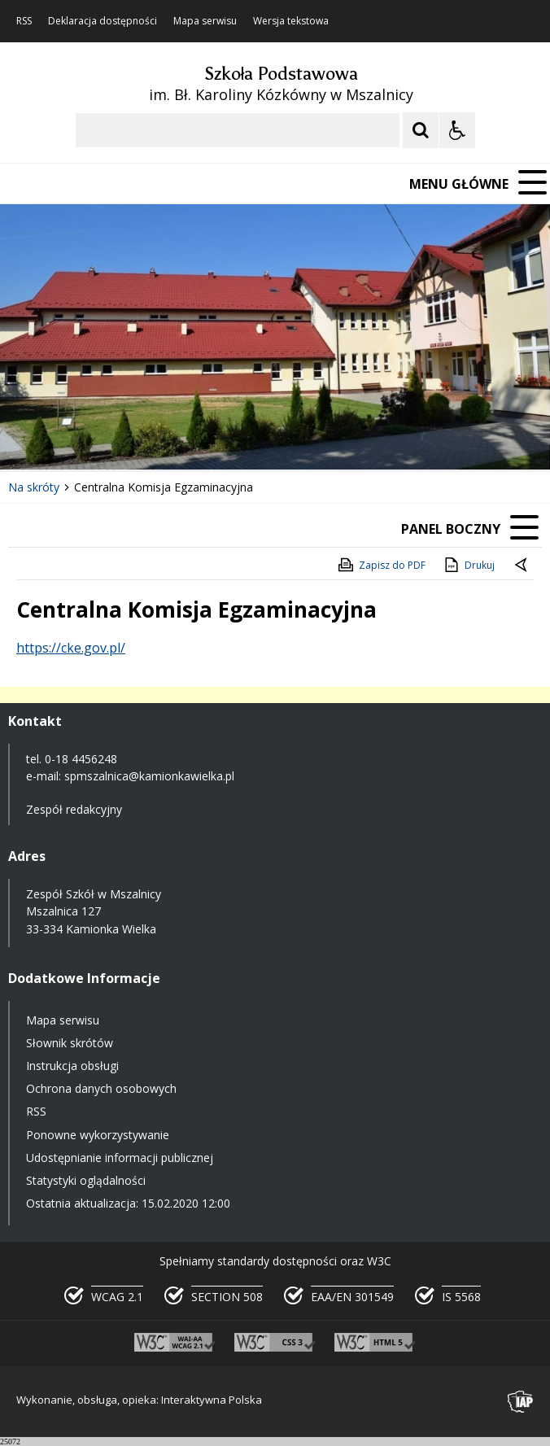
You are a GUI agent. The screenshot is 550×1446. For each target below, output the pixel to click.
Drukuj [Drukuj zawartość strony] (468, 564)
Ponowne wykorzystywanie (97, 1134)
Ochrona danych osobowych (101, 1088)
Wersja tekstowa (291, 21)
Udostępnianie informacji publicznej (119, 1157)
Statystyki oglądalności (86, 1180)
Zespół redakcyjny (74, 809)
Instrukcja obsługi (72, 1065)
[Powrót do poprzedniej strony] (522, 565)
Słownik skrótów (69, 1043)
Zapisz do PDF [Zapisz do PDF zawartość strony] (381, 564)
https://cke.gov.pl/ (70, 648)
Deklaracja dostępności (102, 21)
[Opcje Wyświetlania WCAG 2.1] (457, 130)
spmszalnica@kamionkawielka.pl (149, 776)
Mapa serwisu (205, 21)
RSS (24, 21)
